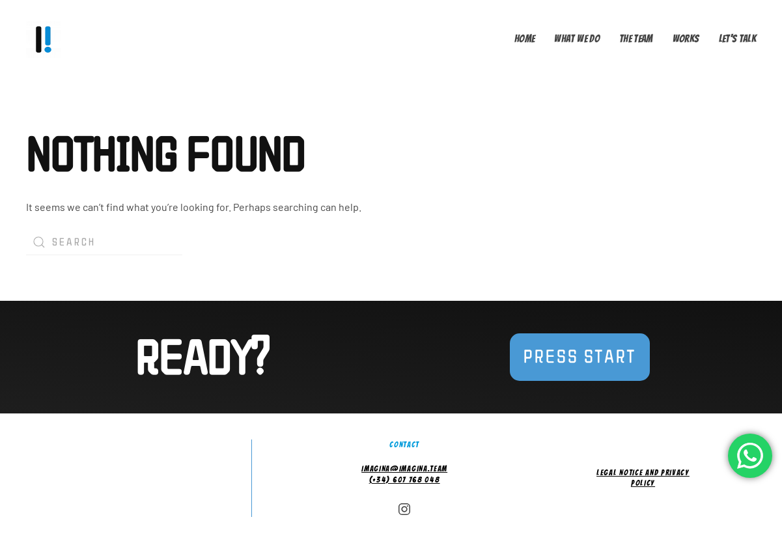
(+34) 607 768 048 (404, 479)
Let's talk (738, 38)
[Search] (104, 242)
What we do (577, 38)
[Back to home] (46, 39)
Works (686, 38)
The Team (636, 38)
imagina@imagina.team (404, 468)
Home (524, 38)
